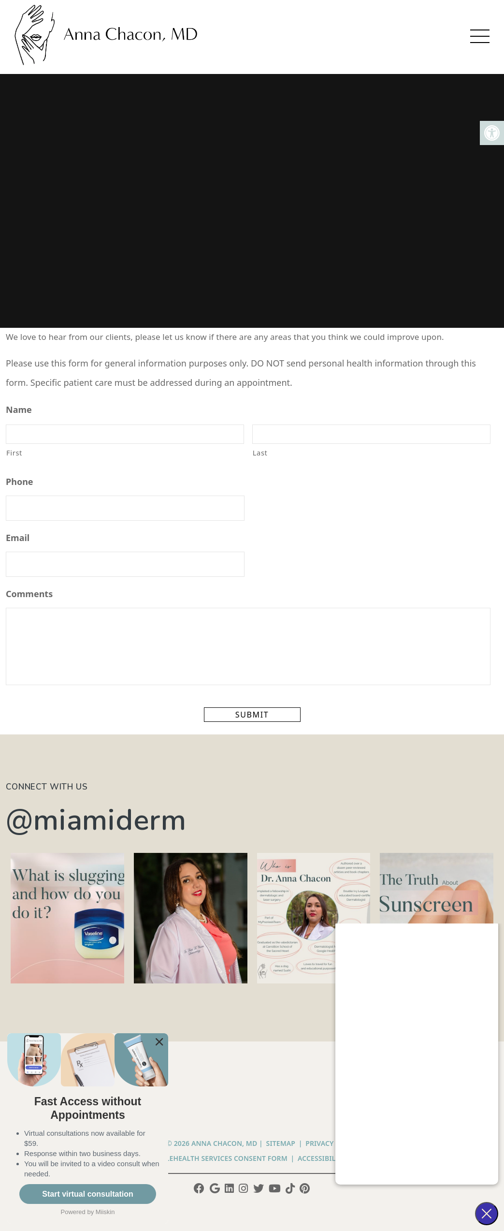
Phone (19, 481)
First (14, 452)
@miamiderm (96, 820)
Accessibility (322, 1158)
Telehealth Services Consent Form (223, 1158)
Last (260, 452)
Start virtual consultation (87, 1194)
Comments (29, 594)
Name (19, 409)
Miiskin (105, 1212)
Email (17, 537)
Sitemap (280, 1143)
